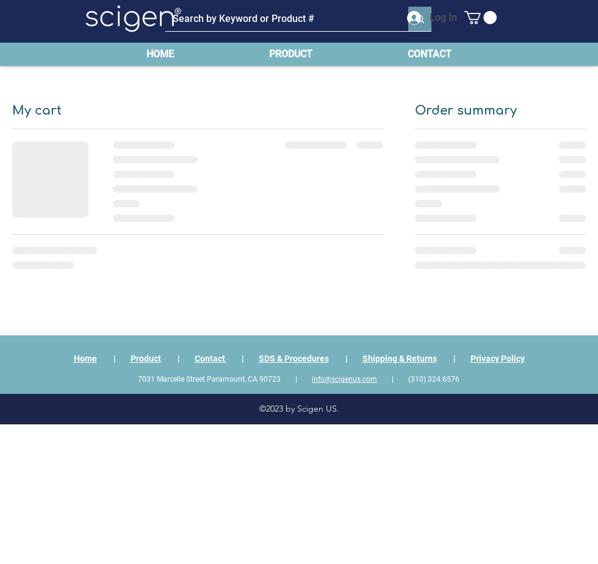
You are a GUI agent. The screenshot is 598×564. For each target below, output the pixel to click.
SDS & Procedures (294, 358)
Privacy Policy (497, 358)
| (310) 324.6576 (418, 379)
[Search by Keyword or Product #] (278, 19)
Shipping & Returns (399, 358)
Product (146, 358)
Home (85, 358)
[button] (480, 17)
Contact (211, 358)
